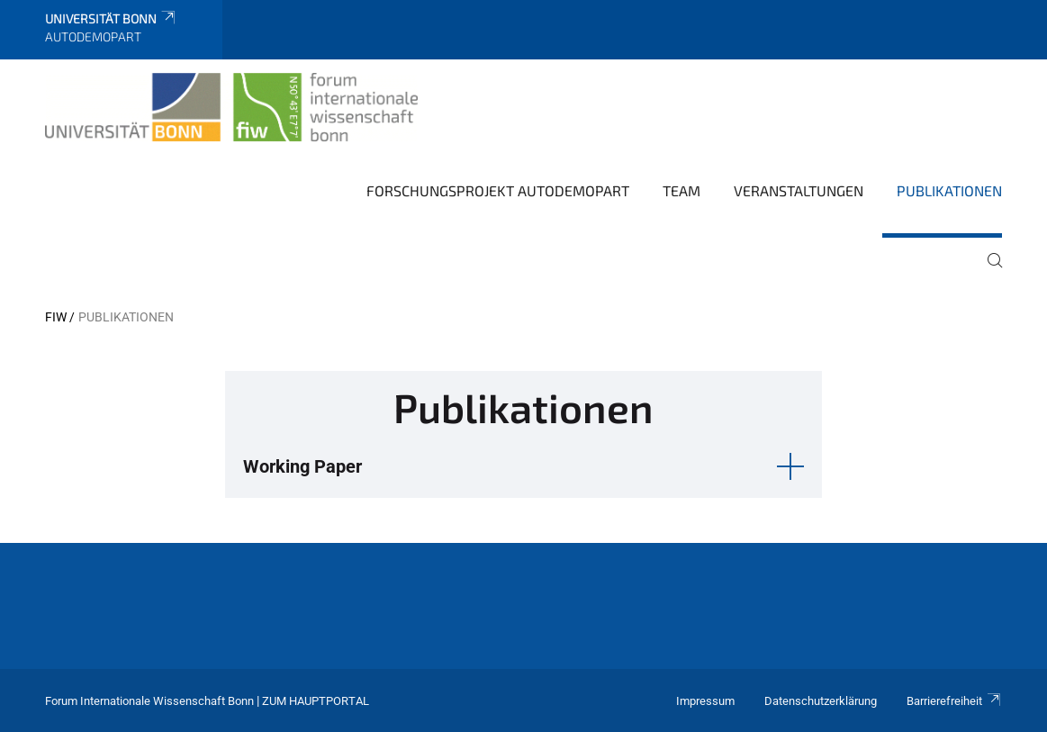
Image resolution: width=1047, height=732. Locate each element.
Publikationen (949, 190)
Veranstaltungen (798, 190)
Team (681, 190)
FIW (56, 317)
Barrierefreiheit (954, 701)
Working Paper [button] (302, 466)
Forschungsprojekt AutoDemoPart (497, 190)
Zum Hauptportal (315, 701)
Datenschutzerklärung (820, 701)
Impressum (705, 701)
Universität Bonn (111, 18)
